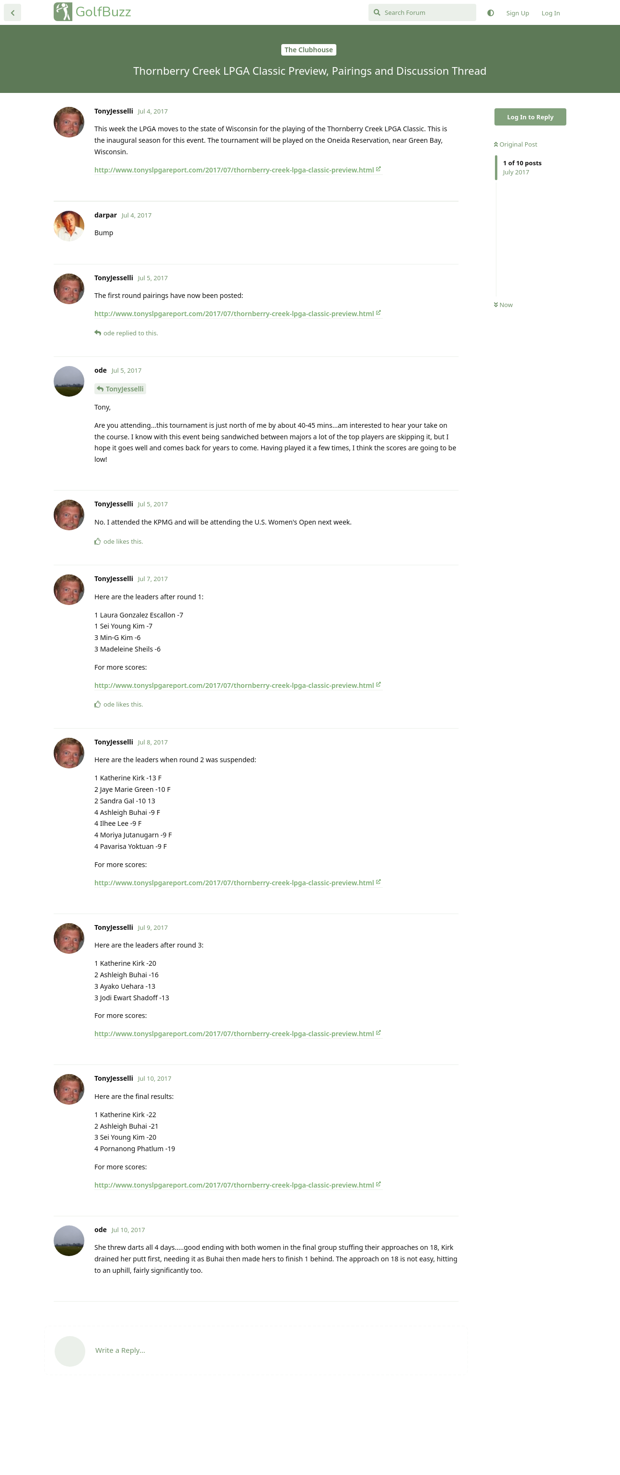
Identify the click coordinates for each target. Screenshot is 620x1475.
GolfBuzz (103, 11)
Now (503, 304)
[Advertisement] (256, 239)
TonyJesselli (125, 464)
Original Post (515, 144)
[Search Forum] (422, 12)
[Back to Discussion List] (12, 12)
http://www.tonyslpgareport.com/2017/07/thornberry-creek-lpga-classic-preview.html (234, 169)
